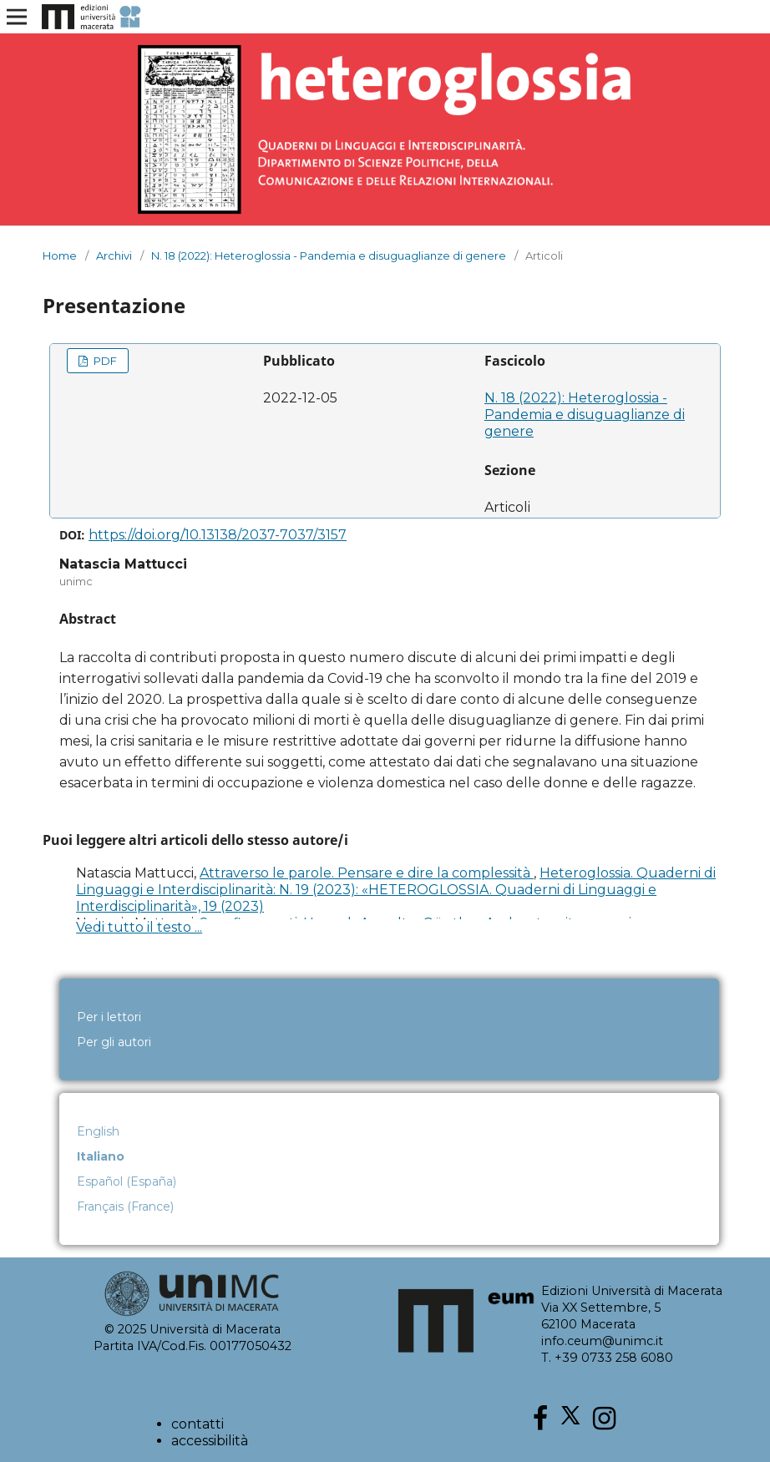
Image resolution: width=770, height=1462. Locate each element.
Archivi (114, 255)
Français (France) (125, 1206)
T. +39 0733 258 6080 (607, 1357)
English (98, 1131)
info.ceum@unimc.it (602, 1340)
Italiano (100, 1156)
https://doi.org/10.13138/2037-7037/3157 (218, 535)
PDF (104, 360)
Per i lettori (109, 1016)
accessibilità (209, 1441)
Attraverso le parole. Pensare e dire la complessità (367, 873)
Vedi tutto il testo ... (139, 927)
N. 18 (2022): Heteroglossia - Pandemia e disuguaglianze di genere (328, 255)
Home (60, 255)
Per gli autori (114, 1042)
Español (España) (126, 1181)
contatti (197, 1424)
